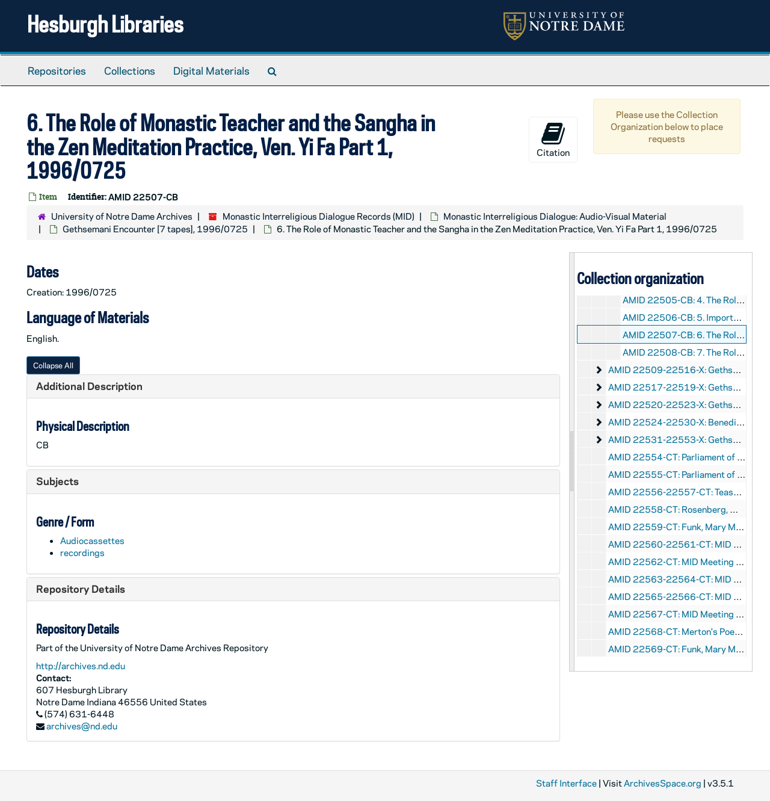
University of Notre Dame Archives (121, 216)
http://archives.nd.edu (80, 666)
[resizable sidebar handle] (572, 462)
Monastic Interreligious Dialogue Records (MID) (318, 216)
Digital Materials (211, 70)
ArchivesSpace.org (662, 783)
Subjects (57, 480)
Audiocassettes (92, 540)
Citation (553, 139)
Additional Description (89, 385)
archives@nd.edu (81, 726)
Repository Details (80, 588)
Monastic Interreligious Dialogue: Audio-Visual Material (555, 216)
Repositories (57, 70)
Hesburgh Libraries (105, 23)
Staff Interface (566, 783)
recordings (82, 552)
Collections (129, 70)
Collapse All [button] (53, 365)
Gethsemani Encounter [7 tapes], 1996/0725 (155, 229)
